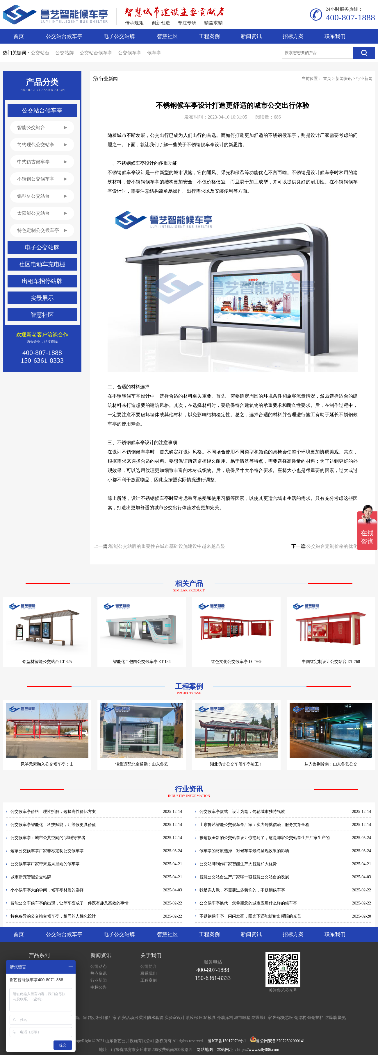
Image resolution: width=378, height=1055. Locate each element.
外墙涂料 (225, 1017)
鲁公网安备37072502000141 (280, 1041)
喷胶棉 (192, 1017)
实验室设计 (175, 1017)
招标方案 (293, 36)
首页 (18, 36)
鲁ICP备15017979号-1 (227, 1041)
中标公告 (98, 987)
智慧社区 (167, 36)
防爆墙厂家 (262, 1017)
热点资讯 (98, 973)
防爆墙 (331, 1017)
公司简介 (148, 966)
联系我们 (334, 36)
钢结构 (300, 1017)
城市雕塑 (242, 1017)
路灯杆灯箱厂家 (102, 1017)
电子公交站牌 (119, 36)
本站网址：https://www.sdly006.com (248, 1049)
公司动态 (98, 966)
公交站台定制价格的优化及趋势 (339, 546)
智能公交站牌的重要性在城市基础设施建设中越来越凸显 (167, 546)
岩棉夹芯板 (283, 1017)
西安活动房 (128, 1017)
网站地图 (205, 1049)
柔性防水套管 (151, 1017)
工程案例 (209, 36)
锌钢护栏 (315, 1017)
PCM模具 (207, 1017)
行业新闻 (364, 78)
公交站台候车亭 (64, 36)
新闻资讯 (251, 36)
